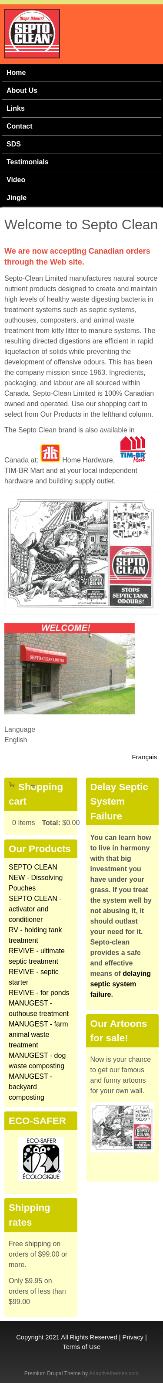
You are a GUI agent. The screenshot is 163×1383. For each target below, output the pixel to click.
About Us (22, 90)
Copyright (29, 1337)
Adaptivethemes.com (114, 1373)
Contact (20, 126)
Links (16, 108)
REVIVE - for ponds (39, 992)
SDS (14, 144)
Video (16, 179)
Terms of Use (81, 1346)
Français (144, 757)
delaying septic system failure (120, 984)
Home (16, 72)
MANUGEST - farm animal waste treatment (38, 1034)
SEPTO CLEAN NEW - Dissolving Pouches (36, 877)
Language (19, 729)
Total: (51, 822)
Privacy (133, 1337)
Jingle (17, 197)
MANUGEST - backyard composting (30, 1087)
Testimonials (28, 162)
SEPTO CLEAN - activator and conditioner (35, 909)
